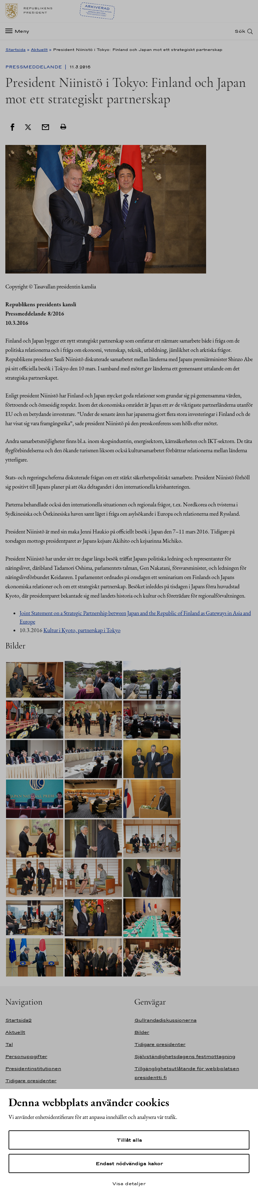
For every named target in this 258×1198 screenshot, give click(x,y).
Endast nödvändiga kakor (129, 1163)
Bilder (141, 1032)
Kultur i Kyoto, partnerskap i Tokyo (81, 630)
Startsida (15, 49)
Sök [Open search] (240, 31)
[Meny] (19, 31)
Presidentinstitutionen (33, 1069)
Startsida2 (18, 1020)
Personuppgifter (26, 1056)
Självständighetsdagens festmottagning (184, 1056)
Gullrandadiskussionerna (165, 1020)
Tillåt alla (129, 1140)
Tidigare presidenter (31, 1081)
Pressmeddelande (34, 67)
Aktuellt (39, 49)
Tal (9, 1044)
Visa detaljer (129, 1183)
